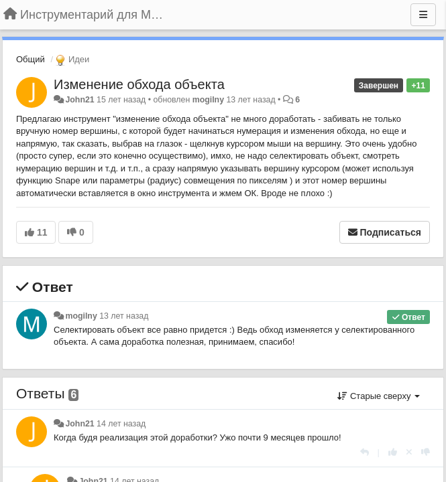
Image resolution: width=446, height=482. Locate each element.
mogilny (208, 99)
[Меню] (423, 14)
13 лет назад (123, 316)
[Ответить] (364, 452)
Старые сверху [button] (378, 396)
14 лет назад (121, 423)
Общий (30, 59)
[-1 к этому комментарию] (425, 452)
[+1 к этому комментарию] (392, 452)
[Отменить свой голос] (409, 452)
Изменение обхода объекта (139, 84)
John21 (79, 99)
